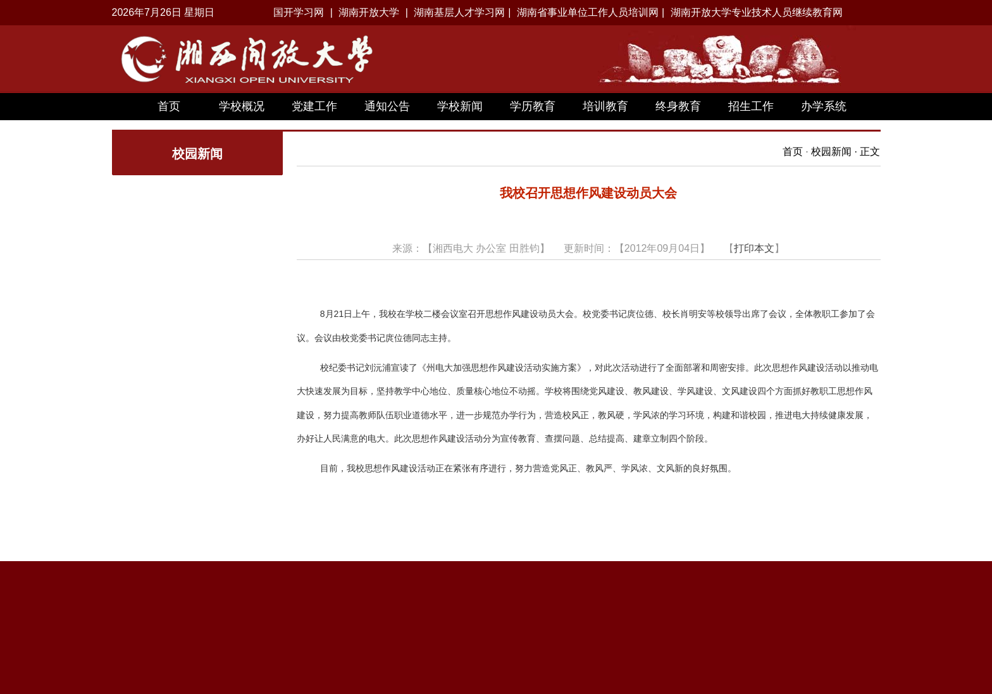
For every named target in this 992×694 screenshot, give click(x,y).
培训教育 (605, 106)
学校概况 (241, 106)
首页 (169, 106)
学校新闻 (460, 106)
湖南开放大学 (368, 12)
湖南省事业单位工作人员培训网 (588, 12)
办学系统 (823, 106)
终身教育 (678, 106)
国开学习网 (298, 12)
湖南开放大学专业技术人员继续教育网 (757, 12)
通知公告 (387, 106)
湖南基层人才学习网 (459, 12)
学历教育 (532, 106)
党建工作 (314, 106)
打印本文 (754, 248)
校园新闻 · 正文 (845, 151)
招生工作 (751, 106)
